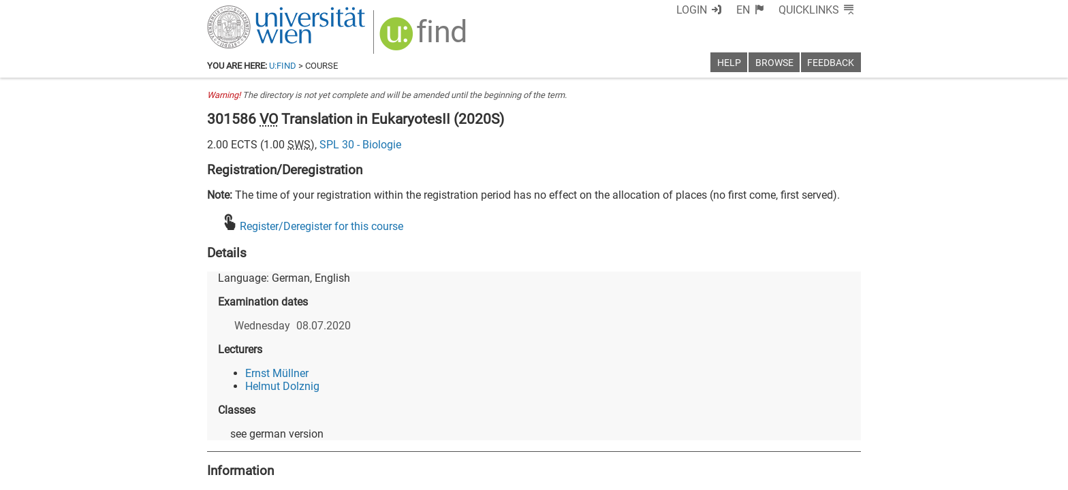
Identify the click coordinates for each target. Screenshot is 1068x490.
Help (729, 63)
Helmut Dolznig (282, 386)
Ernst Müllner (277, 373)
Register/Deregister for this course (321, 226)
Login (691, 9)
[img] (425, 38)
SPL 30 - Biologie (360, 144)
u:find (282, 66)
